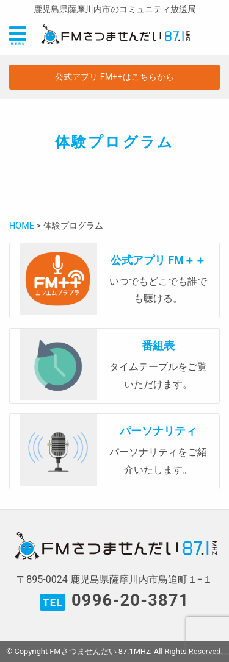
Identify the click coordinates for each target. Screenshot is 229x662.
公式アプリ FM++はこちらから (114, 77)
